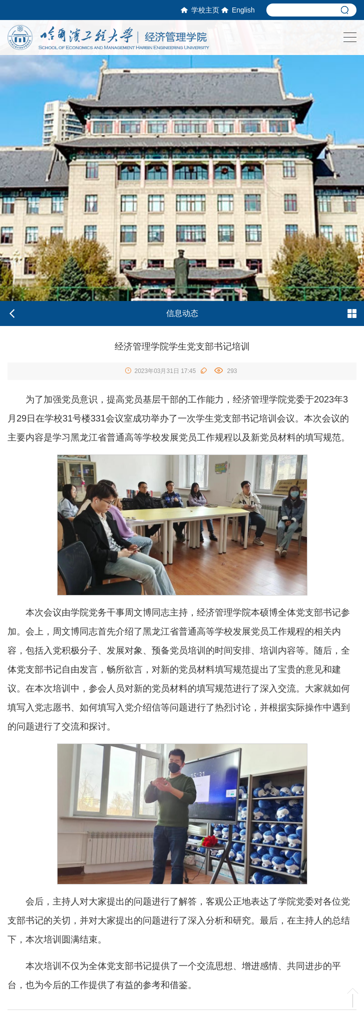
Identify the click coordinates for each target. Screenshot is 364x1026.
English (238, 10)
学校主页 (200, 10)
